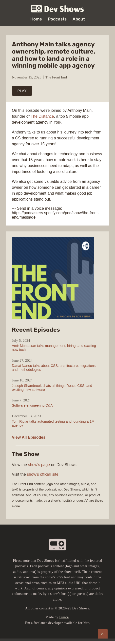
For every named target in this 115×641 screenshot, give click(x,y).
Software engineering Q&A (32, 405)
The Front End (56, 77)
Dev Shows (57, 9)
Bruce (64, 617)
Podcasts (57, 19)
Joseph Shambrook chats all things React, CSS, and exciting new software (52, 388)
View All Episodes (28, 437)
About (79, 19)
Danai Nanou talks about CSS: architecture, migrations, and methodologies (54, 368)
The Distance (42, 116)
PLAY (22, 91)
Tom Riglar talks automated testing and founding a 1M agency (53, 423)
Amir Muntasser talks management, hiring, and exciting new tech (54, 348)
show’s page (39, 465)
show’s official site (42, 474)
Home (36, 19)
